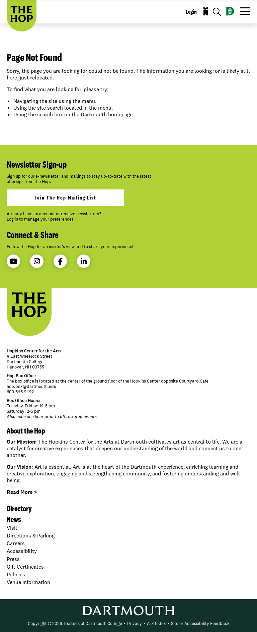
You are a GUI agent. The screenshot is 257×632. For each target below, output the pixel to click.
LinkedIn (84, 261)
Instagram (37, 261)
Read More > (22, 492)
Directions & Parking (31, 535)
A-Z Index (156, 623)
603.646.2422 (20, 392)
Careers (16, 543)
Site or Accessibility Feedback (200, 623)
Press (13, 559)
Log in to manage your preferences (40, 219)
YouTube (13, 261)
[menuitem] (75, 623)
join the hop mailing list (65, 197)
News (14, 519)
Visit (12, 527)
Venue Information (28, 582)
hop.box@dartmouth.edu (31, 386)
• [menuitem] (124, 623)
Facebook (60, 261)
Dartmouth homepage (107, 114)
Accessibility (22, 551)
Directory (19, 508)
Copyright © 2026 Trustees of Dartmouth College (75, 623)
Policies (16, 574)
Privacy (134, 623)
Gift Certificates (25, 566)
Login (191, 12)
